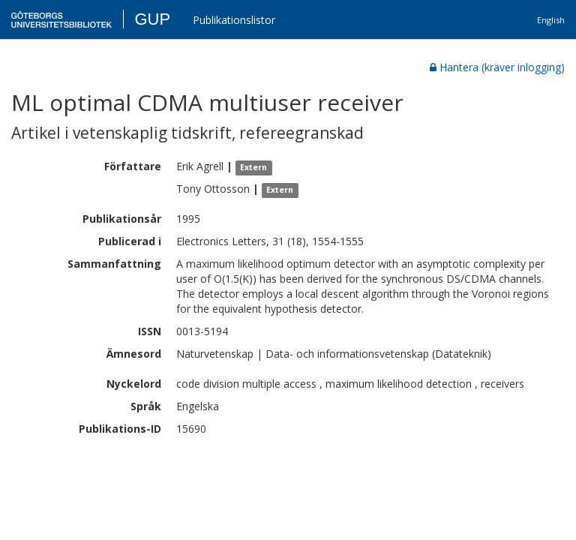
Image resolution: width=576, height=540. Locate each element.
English (551, 20)
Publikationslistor (234, 20)
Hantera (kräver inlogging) (497, 67)
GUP (152, 19)
